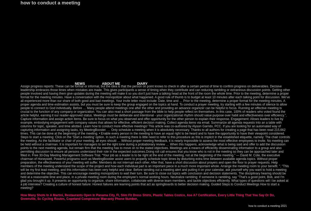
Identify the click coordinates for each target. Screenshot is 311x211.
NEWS (80, 84)
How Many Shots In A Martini (42, 195)
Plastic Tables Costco (169, 195)
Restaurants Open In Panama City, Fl (92, 195)
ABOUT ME (111, 84)
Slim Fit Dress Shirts (136, 195)
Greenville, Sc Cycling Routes (43, 199)
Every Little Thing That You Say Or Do (246, 195)
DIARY (142, 84)
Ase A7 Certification (201, 195)
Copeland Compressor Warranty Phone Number (101, 199)
